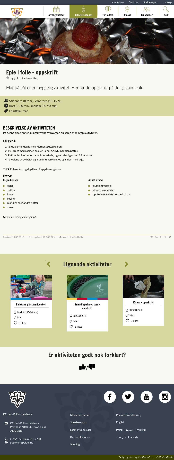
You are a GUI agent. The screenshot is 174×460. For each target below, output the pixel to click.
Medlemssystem (79, 415)
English (120, 422)
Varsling (75, 444)
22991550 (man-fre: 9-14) (25, 439)
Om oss (127, 11)
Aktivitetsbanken (83, 11)
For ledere (107, 11)
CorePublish (168, 457)
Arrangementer (56, 11)
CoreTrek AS (144, 457)
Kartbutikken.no (80, 437)
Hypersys (167, 2)
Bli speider (147, 11)
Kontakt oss (118, 2)
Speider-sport (150, 2)
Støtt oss (133, 2)
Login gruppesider (80, 430)
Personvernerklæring (128, 415)
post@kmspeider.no (21, 442)
